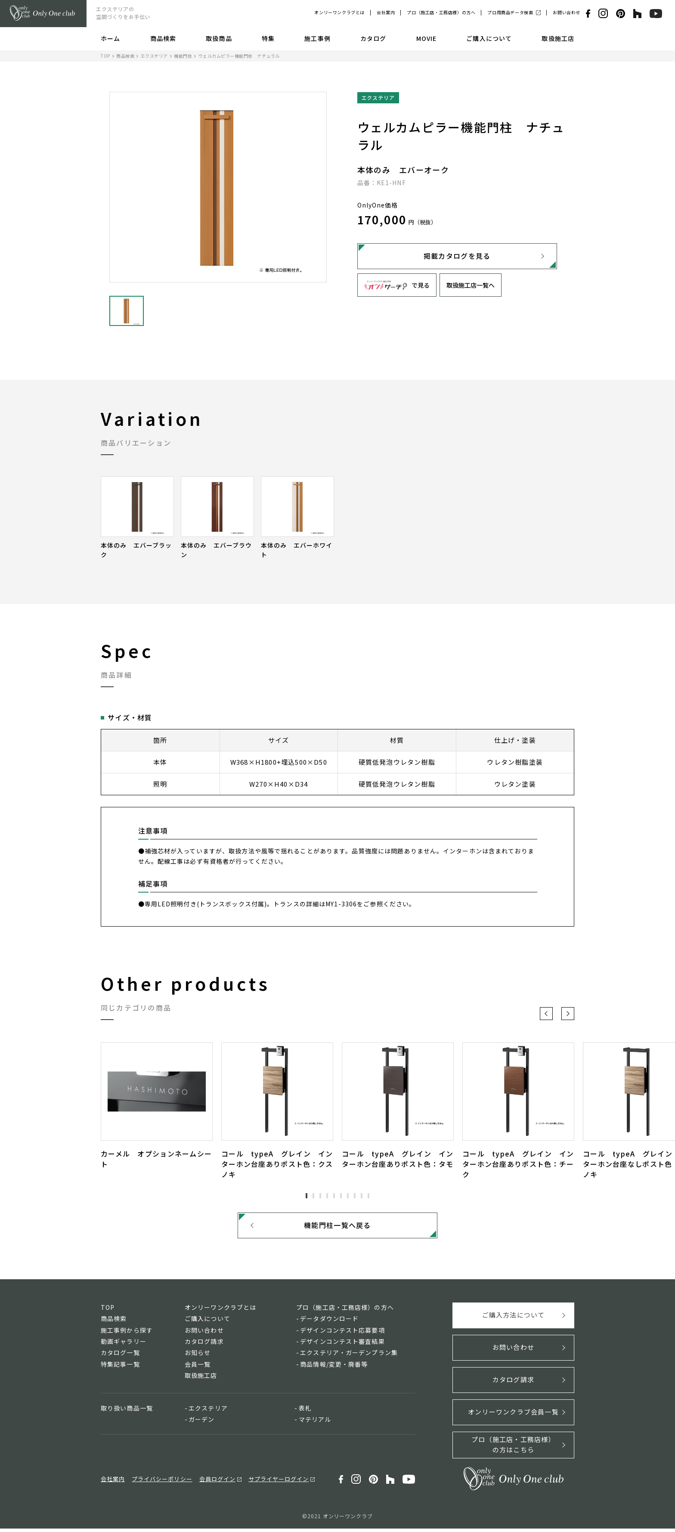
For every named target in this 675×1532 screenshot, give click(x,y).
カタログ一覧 (120, 1356)
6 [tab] (341, 1196)
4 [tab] (327, 1196)
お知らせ (198, 1356)
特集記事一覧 (120, 1367)
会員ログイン (217, 1482)
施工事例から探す (127, 1333)
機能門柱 (183, 56)
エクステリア (154, 56)
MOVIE (426, 38)
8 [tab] (355, 1196)
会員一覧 (198, 1367)
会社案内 (386, 12)
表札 (305, 1411)
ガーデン (201, 1422)
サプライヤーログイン (278, 1482)
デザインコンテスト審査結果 (342, 1344)
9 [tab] (361, 1196)
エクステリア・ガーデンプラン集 (349, 1356)
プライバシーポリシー (162, 1482)
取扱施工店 (558, 38)
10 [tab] (368, 1196)
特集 (268, 38)
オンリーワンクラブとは (339, 12)
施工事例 (317, 38)
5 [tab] (334, 1196)
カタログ (373, 38)
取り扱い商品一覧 (127, 1411)
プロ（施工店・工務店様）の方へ (441, 12)
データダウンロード (329, 1322)
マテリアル (315, 1422)
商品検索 (163, 38)
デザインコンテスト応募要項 (342, 1333)
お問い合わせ (566, 12)
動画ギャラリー (123, 1344)
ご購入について (489, 38)
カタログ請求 (204, 1344)
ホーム (110, 38)
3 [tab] (320, 1196)
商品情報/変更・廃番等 (334, 1367)
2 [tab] (313, 1196)
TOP (105, 56)
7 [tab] (348, 1196)
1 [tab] (306, 1196)
